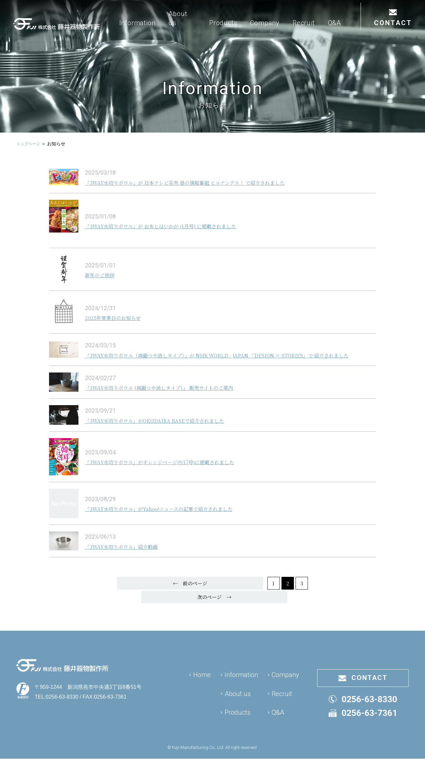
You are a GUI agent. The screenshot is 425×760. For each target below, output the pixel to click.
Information (170, 33)
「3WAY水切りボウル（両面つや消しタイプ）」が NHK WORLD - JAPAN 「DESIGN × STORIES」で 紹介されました (227, 359)
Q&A (357, 33)
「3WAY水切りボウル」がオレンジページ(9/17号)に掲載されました (174, 470)
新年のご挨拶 (102, 274)
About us (210, 28)
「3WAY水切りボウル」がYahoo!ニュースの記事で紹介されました (173, 516)
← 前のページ (131, 593)
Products (247, 33)
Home (202, 672)
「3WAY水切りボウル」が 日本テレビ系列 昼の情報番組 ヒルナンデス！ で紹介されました (205, 182)
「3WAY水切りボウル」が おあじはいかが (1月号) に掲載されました (175, 225)
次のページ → (294, 593)
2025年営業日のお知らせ (118, 317)
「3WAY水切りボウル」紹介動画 (128, 554)
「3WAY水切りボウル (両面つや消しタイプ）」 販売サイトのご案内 (173, 395)
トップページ (30, 143)
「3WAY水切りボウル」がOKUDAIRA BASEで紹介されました (168, 428)
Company (288, 33)
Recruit (327, 33)
